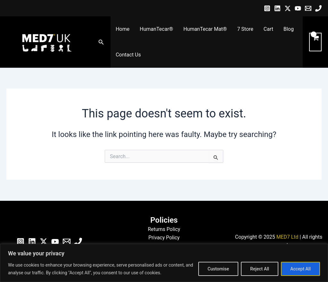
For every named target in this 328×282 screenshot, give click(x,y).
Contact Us (128, 55)
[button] (101, 42)
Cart (268, 29)
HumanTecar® (156, 29)
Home (122, 29)
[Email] (308, 8)
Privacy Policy (164, 238)
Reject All (259, 268)
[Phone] (318, 8)
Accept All (300, 268)
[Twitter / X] (287, 8)
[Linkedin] (277, 8)
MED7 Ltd (287, 237)
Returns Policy (164, 229)
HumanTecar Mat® (205, 29)
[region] (164, 263)
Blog (288, 29)
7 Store (245, 29)
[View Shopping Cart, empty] (315, 42)
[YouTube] (298, 8)
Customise (218, 268)
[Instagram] (267, 8)
